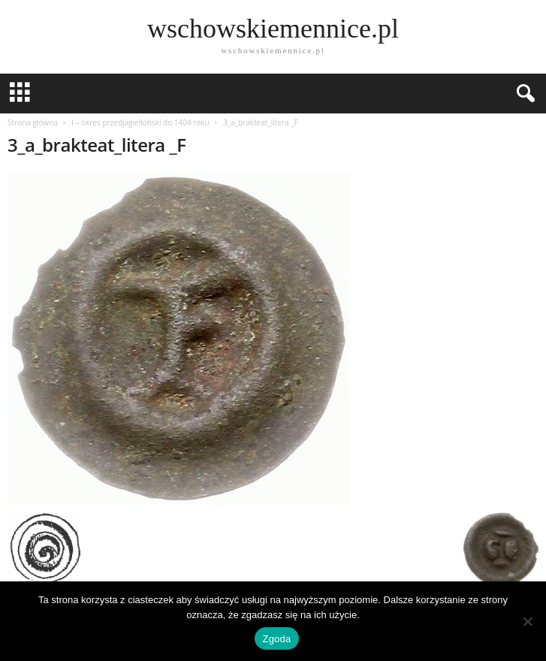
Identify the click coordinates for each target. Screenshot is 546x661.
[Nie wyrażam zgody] (527, 621)
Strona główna (33, 122)
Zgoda (276, 638)
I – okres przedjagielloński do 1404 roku (140, 122)
